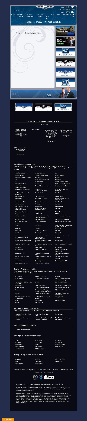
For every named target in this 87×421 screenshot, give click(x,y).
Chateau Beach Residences (62, 183)
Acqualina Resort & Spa (41, 175)
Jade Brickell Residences (22, 206)
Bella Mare (58, 179)
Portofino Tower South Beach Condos (43, 241)
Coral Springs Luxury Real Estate (42, 279)
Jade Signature (59, 206)
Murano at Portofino (40, 221)
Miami (33, 168)
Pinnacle (57, 237)
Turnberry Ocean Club (61, 261)
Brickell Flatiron (39, 181)
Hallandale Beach (42, 271)
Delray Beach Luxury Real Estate (42, 315)
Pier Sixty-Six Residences (62, 287)
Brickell (30, 166)
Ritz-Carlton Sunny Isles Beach (63, 244)
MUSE (16, 225)
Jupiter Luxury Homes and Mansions (22, 318)
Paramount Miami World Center (21, 237)
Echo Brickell (58, 193)
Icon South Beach (19, 204)
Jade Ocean (38, 206)
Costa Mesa (18, 359)
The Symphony (59, 296)
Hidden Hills (38, 342)
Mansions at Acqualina (21, 212)
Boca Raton (17, 310)
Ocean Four (18, 228)
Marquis (17, 214)
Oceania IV (58, 233)
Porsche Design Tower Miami (23, 240)
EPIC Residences (39, 196)
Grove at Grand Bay (20, 202)
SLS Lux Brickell (19, 249)
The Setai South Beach (61, 256)
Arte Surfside (38, 177)
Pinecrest (57, 168)
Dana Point (38, 359)
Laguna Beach (39, 361)
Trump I (17, 258)
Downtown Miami (60, 166)
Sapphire (17, 293)
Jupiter (42, 310)
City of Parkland (19, 278)
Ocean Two (18, 230)
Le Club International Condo (63, 285)
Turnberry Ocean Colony (21, 263)
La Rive (37, 282)
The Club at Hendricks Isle (42, 293)
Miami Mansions (19, 219)
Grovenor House (39, 202)
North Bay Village (49, 168)
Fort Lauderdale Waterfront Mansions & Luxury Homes (62, 279)
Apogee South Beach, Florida (23, 177)
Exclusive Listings (41, 369)
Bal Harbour (24, 166)
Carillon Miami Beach (20, 183)
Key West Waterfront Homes (22, 329)
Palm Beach (56, 310)
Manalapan (49, 310)
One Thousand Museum (61, 235)
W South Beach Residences (42, 263)
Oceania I (57, 230)
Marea (37, 212)
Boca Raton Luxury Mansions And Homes (23, 315)
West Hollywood (19, 349)
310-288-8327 (70, 9)
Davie (24, 271)
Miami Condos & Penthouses (63, 216)
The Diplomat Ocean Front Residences (62, 294)
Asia (16, 179)
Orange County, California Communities (28, 355)
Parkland (57, 271)
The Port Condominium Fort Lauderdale (42, 297)
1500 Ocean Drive (40, 173)
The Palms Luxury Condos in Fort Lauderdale (22, 297)
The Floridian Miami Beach (22, 256)
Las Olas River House (41, 285)
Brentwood (58, 340)
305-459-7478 (69, 7)
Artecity (57, 177)
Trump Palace (18, 261)
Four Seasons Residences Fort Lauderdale (23, 282)
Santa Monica (59, 346)
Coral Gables (47, 166)
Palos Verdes (38, 346)
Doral (53, 166)
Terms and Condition (39, 372)
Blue (16, 181)
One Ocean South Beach (41, 235)
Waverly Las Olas (60, 300)
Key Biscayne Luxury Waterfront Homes (40, 209)
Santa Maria (18, 247)
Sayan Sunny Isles (40, 247)
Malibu (37, 344)
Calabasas (18, 342)
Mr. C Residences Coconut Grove (22, 222)
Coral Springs (18, 271)
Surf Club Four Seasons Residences (61, 250)
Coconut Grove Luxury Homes (43, 186)
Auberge (57, 276)
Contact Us (50, 372)
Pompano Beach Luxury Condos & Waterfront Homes (43, 290)
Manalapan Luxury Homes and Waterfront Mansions (43, 318)
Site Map (70, 369)
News (56, 369)
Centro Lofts (38, 183)
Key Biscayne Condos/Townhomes (20, 209)
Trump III (57, 258)
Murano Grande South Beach (63, 221)
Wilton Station (39, 302)
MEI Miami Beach (40, 214)
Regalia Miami (59, 240)
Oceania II (17, 233)
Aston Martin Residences (42, 179)
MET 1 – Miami (59, 214)
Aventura (16, 166)
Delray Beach (25, 310)
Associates (51, 369)
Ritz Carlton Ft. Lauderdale (62, 290)
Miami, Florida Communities (24, 164)
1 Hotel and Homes (20, 173)
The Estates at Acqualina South (62, 253)
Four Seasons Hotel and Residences (62, 199)
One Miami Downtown (21, 235)
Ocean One (58, 228)
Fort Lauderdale (31, 271)
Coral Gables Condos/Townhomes (41, 190)
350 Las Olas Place (40, 276)
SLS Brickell (58, 247)
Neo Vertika (38, 225)
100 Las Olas (18, 276)
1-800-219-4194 (43, 125)
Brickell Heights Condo (61, 181)
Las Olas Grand (19, 285)
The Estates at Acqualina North (42, 253)
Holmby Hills (58, 342)
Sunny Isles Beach (66, 168)
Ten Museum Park (19, 253)
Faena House (59, 196)
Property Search (31, 369)
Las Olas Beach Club (61, 282)
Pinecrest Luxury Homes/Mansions (40, 237)
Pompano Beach (19, 273)
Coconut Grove (38, 166)
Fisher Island (17, 168)
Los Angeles (18, 344)
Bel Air (16, 340)
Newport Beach (39, 363)
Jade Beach (58, 204)
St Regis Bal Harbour (40, 249)
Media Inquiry (63, 369)
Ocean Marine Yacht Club (42, 287)
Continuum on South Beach (22, 189)
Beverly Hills (38, 340)
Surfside (16, 169)
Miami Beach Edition (20, 216)
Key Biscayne (26, 168)
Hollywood (51, 271)
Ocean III (37, 228)
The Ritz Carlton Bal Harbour (43, 256)
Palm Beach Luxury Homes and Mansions (62, 318)
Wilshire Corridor (39, 349)
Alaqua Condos (59, 175)
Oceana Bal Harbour (40, 230)
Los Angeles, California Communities (27, 336)
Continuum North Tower (61, 186)
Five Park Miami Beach (41, 198)
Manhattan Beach (60, 344)
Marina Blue (58, 212)
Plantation (64, 271)
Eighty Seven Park (19, 196)
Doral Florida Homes (40, 193)
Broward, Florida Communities (25, 269)
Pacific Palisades (19, 346)
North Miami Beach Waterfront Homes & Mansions (63, 225)
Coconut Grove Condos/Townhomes (20, 186)
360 (56, 173)
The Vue (17, 300)
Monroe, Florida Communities (25, 325)
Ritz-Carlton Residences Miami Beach (43, 244)
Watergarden (38, 300)
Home (16, 369)
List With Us (22, 369)
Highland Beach (35, 310)
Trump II (37, 258)
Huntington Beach (60, 359)
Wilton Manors (34, 273)
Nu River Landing (19, 287)
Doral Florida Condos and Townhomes (22, 193)
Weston (27, 273)
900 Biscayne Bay (19, 175)
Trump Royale (39, 261)
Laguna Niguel (19, 363)
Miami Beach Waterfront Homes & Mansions (41, 216)
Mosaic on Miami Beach (62, 219)
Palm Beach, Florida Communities (26, 308)
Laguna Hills (58, 361)
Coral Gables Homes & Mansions (61, 190)
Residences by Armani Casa (22, 244)
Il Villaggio (38, 204)
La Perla (57, 208)
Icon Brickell (58, 202)
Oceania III (38, 233)
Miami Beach (39, 168)
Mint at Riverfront (40, 219)
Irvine (16, 361)
